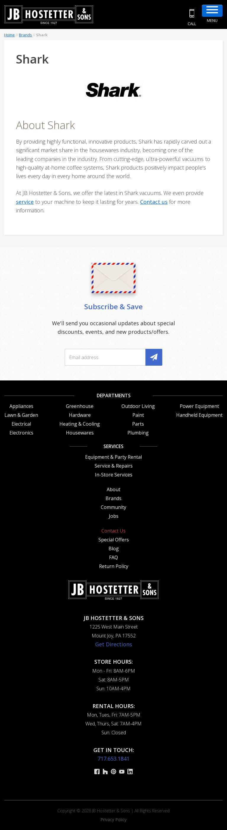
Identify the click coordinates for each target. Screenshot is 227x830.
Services (113, 446)
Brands (25, 35)
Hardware (80, 415)
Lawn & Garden (21, 415)
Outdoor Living (138, 406)
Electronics (21, 432)
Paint (138, 415)
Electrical (21, 424)
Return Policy (113, 566)
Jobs (114, 516)
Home (9, 35)
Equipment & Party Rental (113, 457)
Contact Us (113, 531)
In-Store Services (113, 474)
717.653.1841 (113, 758)
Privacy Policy (113, 819)
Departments (114, 395)
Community (113, 507)
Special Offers (113, 539)
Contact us (154, 201)
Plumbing (138, 432)
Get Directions (113, 644)
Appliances (21, 406)
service (25, 201)
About (113, 489)
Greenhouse (79, 406)
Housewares (80, 432)
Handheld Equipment (199, 415)
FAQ (113, 557)
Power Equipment (199, 406)
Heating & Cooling (79, 424)
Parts (138, 424)
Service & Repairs (114, 466)
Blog (113, 548)
